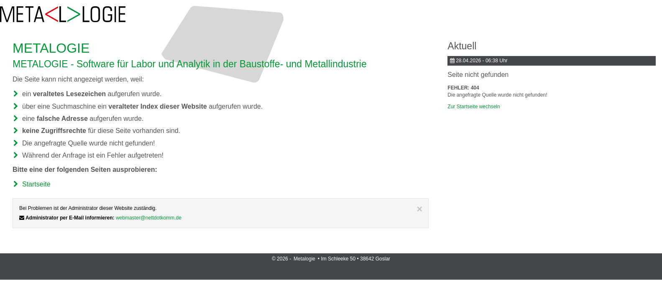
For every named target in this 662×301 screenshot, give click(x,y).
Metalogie (305, 259)
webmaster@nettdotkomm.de (148, 218)
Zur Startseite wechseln (473, 107)
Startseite (36, 184)
